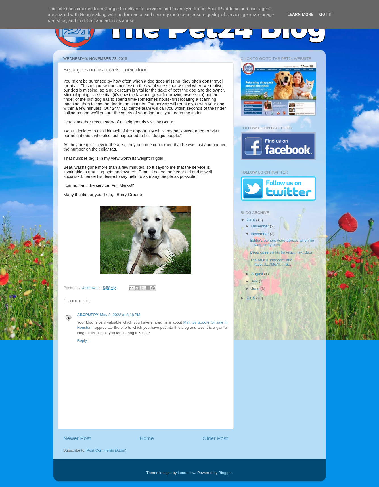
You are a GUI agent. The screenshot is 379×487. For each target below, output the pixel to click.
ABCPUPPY (88, 315)
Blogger (225, 473)
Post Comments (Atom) (106, 450)
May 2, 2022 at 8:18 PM (120, 315)
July (255, 281)
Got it (325, 14)
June (256, 288)
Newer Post (77, 438)
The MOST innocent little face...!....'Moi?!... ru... (271, 262)
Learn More (300, 14)
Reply (82, 340)
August (257, 274)
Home (147, 438)
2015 (251, 298)
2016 (251, 220)
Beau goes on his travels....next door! (281, 252)
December (260, 226)
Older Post (215, 438)
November (260, 234)
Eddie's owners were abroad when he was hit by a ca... (282, 242)
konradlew (186, 473)
